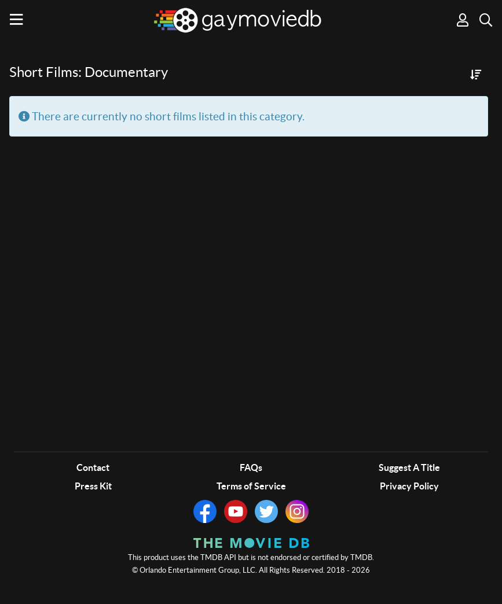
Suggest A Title (409, 467)
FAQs (251, 467)
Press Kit (93, 486)
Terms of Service (251, 486)
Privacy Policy (409, 486)
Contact (92, 467)
